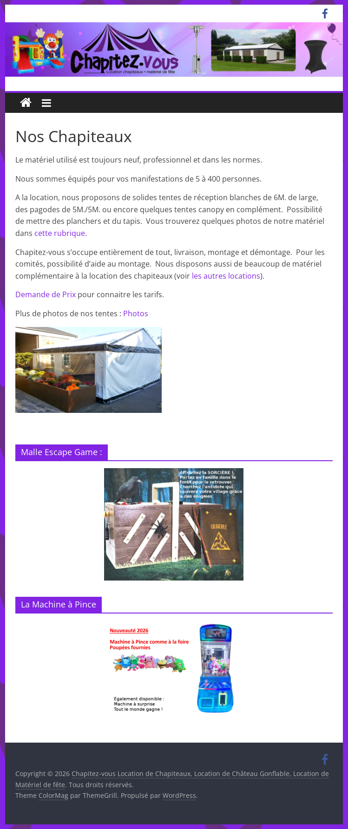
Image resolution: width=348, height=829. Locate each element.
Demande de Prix (45, 294)
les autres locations (226, 276)
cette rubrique (59, 233)
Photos (135, 313)
